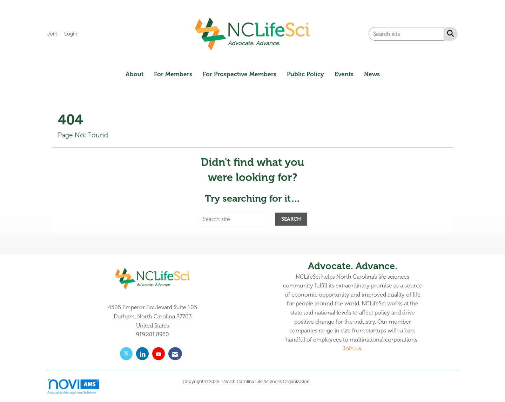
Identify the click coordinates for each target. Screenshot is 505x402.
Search (291, 219)
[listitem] (55, 34)
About (134, 74)
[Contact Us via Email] (175, 353)
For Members (173, 74)
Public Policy (305, 74)
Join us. (352, 348)
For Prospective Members (239, 74)
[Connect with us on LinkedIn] (142, 353)
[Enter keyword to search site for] (406, 34)
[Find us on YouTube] (158, 353)
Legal (317, 381)
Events (344, 74)
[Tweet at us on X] (126, 353)
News (372, 74)
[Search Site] (449, 33)
